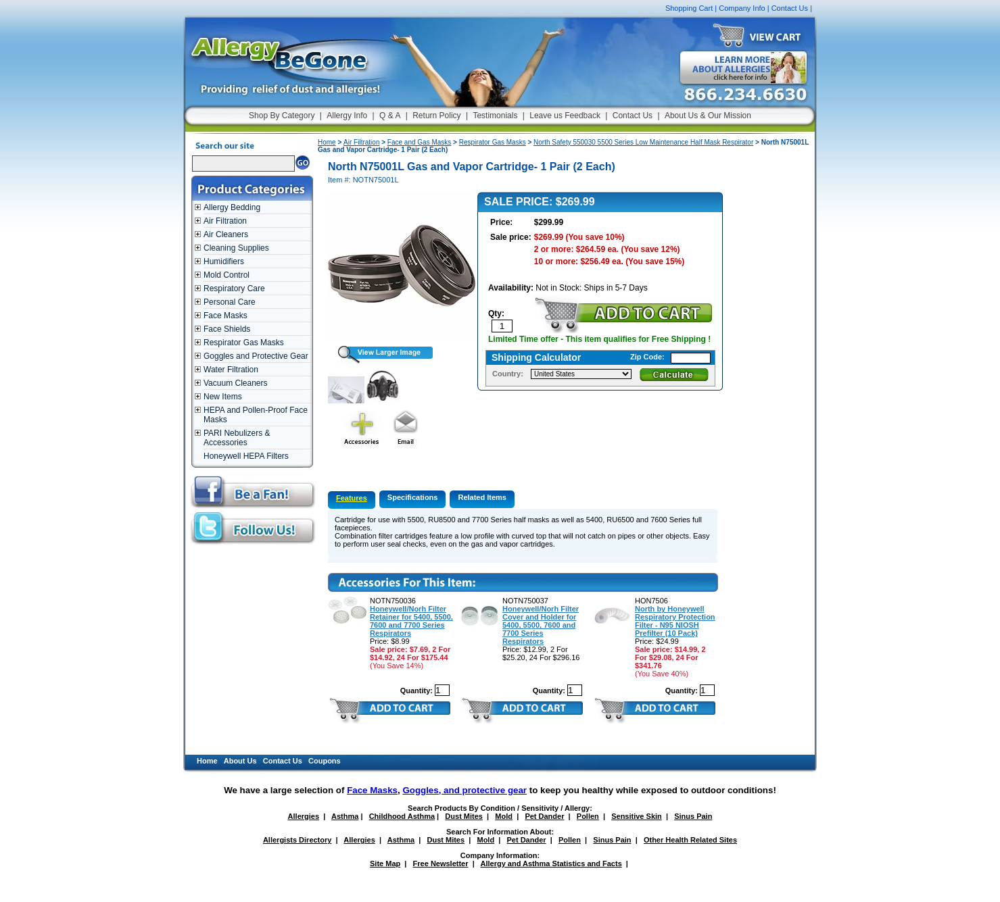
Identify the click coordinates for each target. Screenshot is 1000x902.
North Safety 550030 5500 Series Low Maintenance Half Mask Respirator (643, 142)
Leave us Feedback (564, 115)
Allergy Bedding (232, 207)
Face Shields (227, 329)
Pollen (588, 816)
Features (351, 498)
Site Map (385, 863)
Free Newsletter (441, 863)
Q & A (389, 115)
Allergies (303, 816)
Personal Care (230, 302)
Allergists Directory (297, 840)
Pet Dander (544, 816)
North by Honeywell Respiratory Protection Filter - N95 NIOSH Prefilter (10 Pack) (675, 621)
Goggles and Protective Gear (256, 356)
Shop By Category (281, 115)
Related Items (482, 497)
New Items (223, 396)
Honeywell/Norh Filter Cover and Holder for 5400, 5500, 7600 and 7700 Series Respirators (540, 625)
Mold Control (226, 275)
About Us (240, 761)
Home (327, 142)
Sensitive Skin (636, 816)
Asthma (344, 816)
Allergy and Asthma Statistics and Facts (550, 863)
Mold (504, 816)
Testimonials (495, 115)
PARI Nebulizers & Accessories (237, 437)
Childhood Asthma (402, 816)
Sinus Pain (693, 816)
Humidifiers (224, 261)
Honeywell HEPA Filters (246, 456)
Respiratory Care (234, 288)
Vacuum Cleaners (236, 383)
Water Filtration (231, 369)
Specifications (412, 497)
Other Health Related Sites (690, 840)
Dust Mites (464, 816)
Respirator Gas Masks (244, 342)
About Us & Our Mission (708, 115)
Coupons (324, 761)
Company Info (742, 8)
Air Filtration (225, 221)
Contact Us (789, 8)
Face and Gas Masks (419, 142)
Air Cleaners (226, 234)
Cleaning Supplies (236, 248)
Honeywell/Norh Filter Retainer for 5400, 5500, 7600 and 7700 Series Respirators (411, 621)
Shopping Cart (689, 8)
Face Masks (225, 315)
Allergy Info (347, 115)
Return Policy (436, 115)
